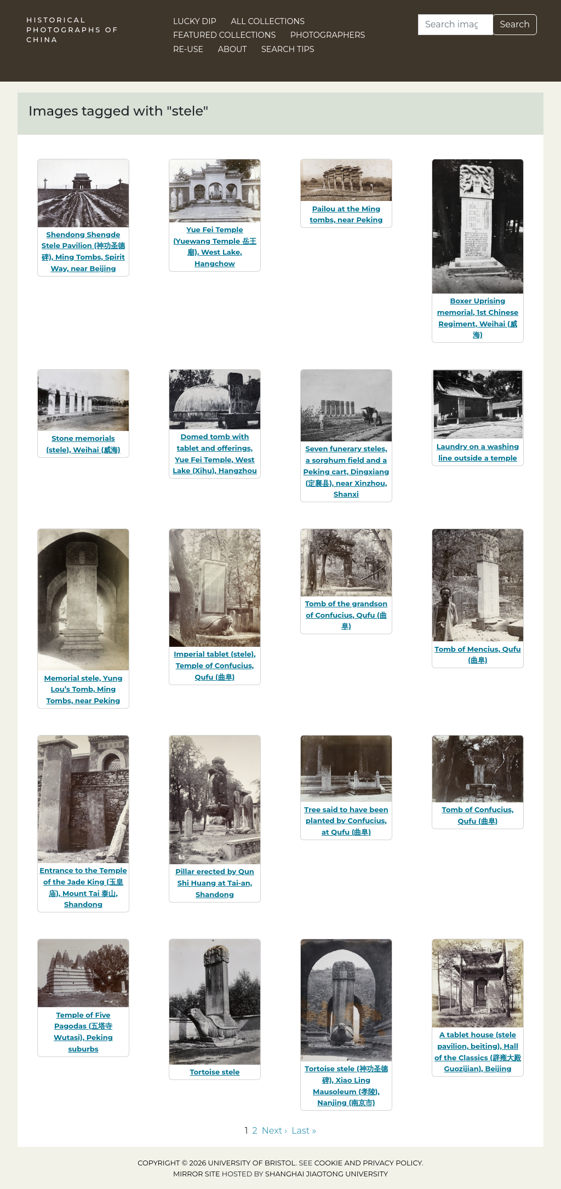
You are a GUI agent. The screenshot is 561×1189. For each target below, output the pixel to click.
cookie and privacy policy (368, 1163)
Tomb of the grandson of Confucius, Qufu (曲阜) (346, 615)
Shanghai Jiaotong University (326, 1174)
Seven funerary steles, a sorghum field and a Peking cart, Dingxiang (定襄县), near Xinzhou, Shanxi (347, 471)
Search (515, 24)
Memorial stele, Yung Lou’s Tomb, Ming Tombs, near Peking (83, 689)
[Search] (455, 24)
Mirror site (196, 1174)
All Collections (268, 21)
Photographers (327, 35)
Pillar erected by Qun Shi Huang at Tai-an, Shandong (214, 883)
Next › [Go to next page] (274, 1130)
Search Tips (287, 49)
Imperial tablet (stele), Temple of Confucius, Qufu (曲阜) (214, 665)
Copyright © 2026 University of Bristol (216, 1163)
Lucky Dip (194, 21)
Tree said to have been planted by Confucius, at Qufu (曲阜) (346, 821)
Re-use (188, 49)
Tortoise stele (215, 1071)
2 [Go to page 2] (255, 1130)
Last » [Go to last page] (303, 1130)
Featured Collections (224, 35)
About (232, 49)
